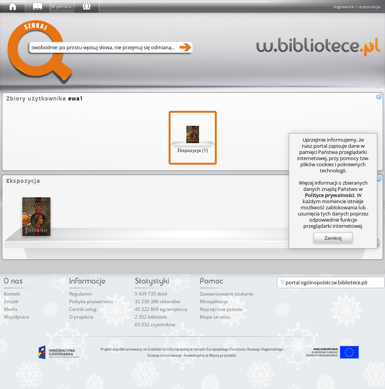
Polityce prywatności (330, 195)
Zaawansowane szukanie (226, 293)
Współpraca (16, 317)
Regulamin (80, 293)
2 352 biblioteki (151, 317)
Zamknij (333, 238)
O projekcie (81, 317)
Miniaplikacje (214, 301)
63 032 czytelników (155, 324)
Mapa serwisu (215, 317)
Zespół (11, 301)
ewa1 (75, 98)
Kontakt (12, 293)
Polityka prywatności (91, 301)
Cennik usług (83, 309)
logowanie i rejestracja (357, 6)
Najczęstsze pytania (221, 309)
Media (10, 309)
